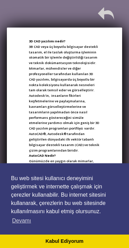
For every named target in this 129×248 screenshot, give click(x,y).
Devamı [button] (21, 221)
